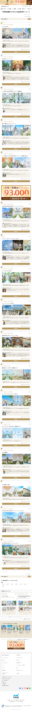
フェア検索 (14, 8)
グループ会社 (17, 701)
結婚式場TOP (10, 639)
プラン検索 (19, 8)
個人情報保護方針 (12, 701)
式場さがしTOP (3, 8)
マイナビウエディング (4, 639)
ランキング (14, 639)
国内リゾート (24, 8)
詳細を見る (16, 51)
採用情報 (21, 701)
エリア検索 (9, 8)
